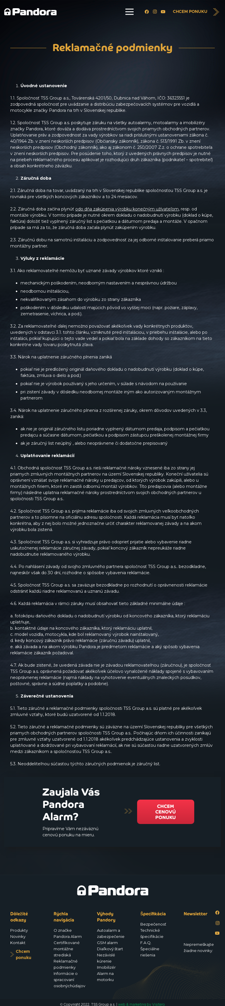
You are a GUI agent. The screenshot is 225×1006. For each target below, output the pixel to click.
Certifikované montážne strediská (67, 948)
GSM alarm (107, 942)
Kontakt (17, 942)
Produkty (19, 930)
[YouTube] (163, 12)
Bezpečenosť (153, 924)
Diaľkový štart (110, 948)
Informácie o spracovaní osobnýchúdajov (69, 979)
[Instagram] (155, 12)
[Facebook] (147, 12)
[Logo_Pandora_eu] (30, 12)
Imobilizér (106, 967)
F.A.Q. (145, 942)
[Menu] (129, 11)
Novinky (17, 936)
